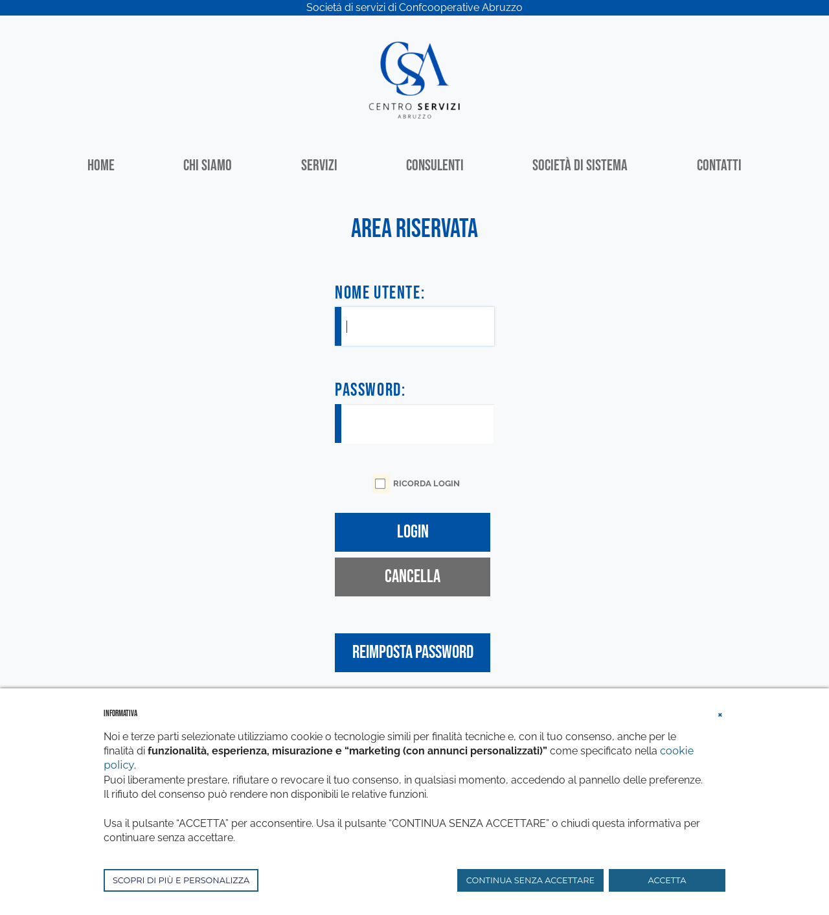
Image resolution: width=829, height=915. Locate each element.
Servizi (319, 165)
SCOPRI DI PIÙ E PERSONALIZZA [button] (181, 880)
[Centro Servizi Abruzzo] (414, 79)
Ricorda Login (426, 483)
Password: (370, 390)
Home (101, 165)
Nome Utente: (380, 293)
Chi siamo (207, 165)
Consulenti (435, 165)
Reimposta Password (412, 652)
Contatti (719, 165)
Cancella (412, 576)
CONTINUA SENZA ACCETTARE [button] (530, 880)
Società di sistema (580, 165)
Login (413, 532)
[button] (720, 713)
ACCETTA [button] (667, 880)
